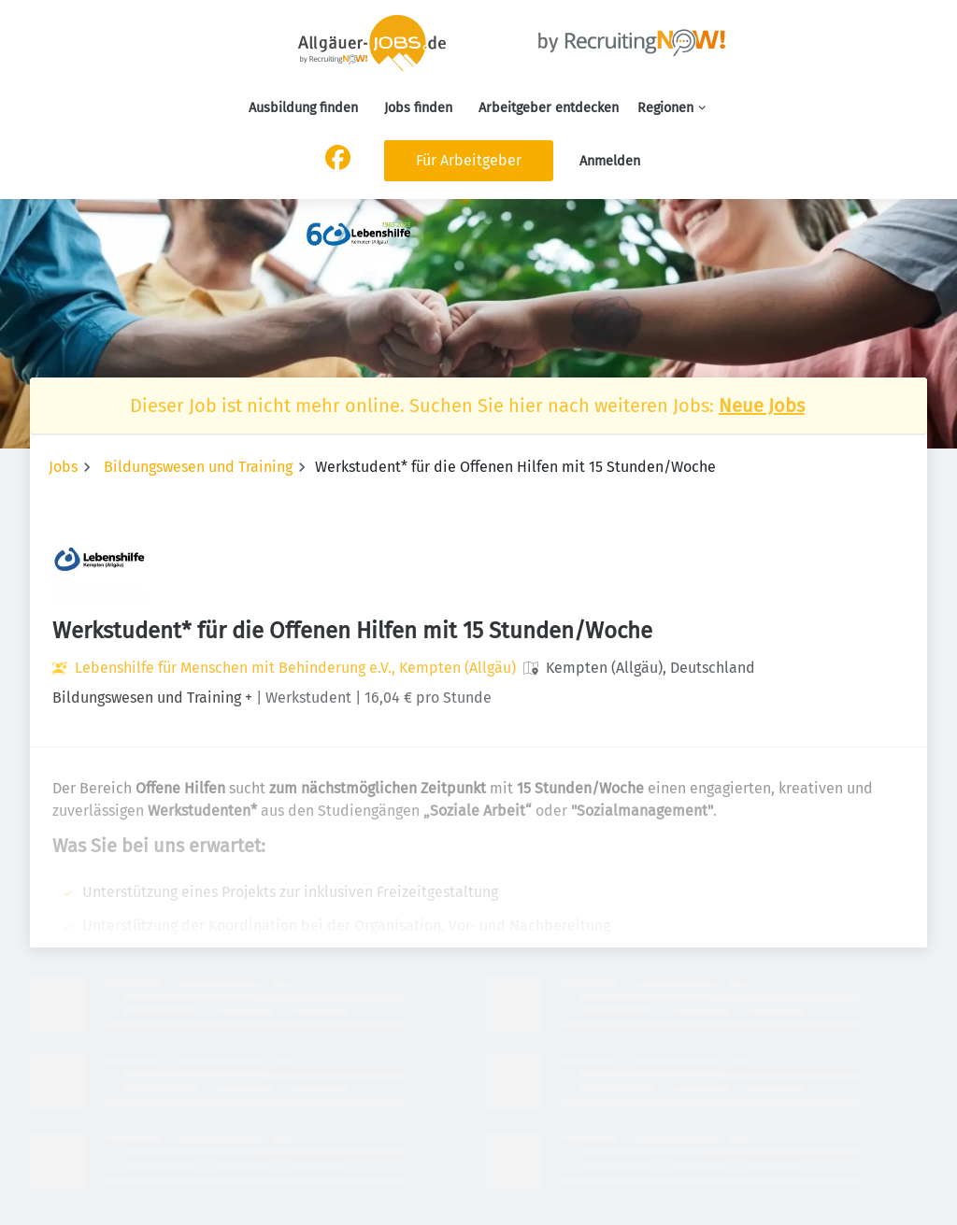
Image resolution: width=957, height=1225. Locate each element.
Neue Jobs (762, 405)
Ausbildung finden (303, 108)
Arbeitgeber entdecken (548, 108)
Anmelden (609, 161)
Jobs (63, 467)
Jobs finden (418, 108)
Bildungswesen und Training (198, 467)
